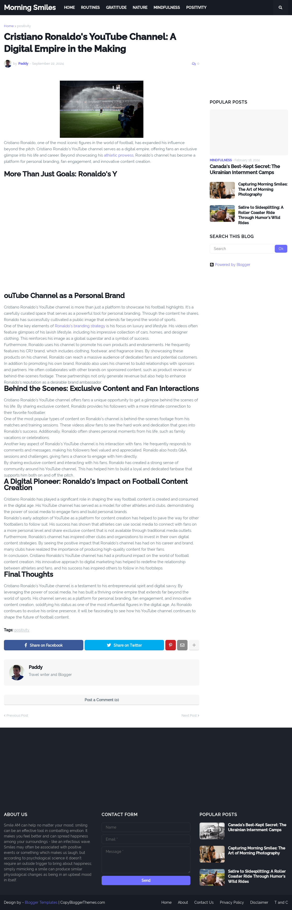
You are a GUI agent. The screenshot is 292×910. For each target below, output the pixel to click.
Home (9, 26)
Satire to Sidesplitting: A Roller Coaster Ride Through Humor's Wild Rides (260, 215)
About (183, 902)
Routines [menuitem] (90, 7)
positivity (24, 26)
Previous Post (17, 715)
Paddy (36, 667)
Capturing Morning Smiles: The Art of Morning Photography (262, 189)
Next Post (189, 715)
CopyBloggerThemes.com (82, 902)
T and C (281, 902)
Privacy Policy (232, 902)
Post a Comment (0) (102, 700)
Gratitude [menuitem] (116, 7)
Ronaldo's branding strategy (80, 326)
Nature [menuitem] (140, 7)
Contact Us (204, 902)
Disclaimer (259, 902)
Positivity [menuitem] (196, 7)
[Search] (249, 248)
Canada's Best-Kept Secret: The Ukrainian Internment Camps (245, 169)
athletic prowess (118, 155)
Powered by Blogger (230, 265)
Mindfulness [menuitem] (167, 7)
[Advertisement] (249, 57)
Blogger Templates (41, 902)
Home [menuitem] (69, 7)
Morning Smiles (30, 7)
